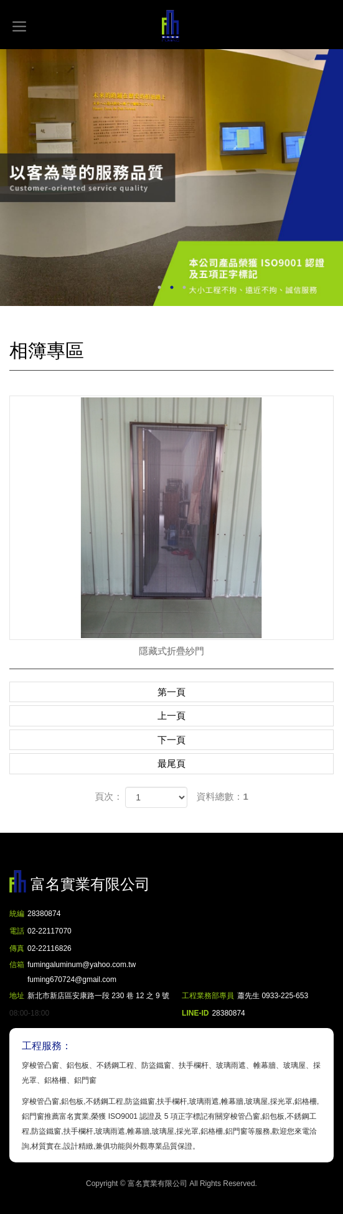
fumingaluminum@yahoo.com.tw (81, 973)
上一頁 (171, 715)
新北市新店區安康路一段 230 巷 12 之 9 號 (98, 995)
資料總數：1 (222, 796)
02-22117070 (49, 931)
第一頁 (171, 692)
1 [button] (159, 287)
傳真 (16, 948)
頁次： (109, 796)
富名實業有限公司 (172, 26)
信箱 (16, 964)
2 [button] (172, 287)
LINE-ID (195, 1013)
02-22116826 (49, 948)
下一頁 (171, 739)
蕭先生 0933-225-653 (272, 995)
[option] (171, 177)
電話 (16, 931)
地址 (16, 995)
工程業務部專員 (208, 995)
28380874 (43, 913)
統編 (16, 913)
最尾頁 (171, 763)
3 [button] (184, 287)
